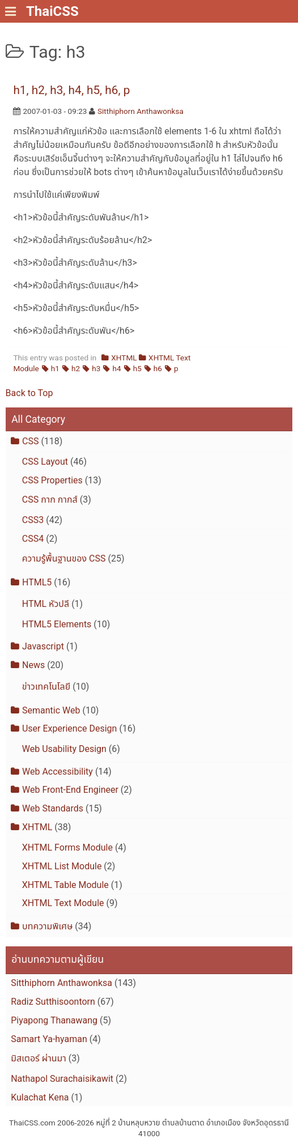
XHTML (124, 357)
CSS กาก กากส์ (50, 499)
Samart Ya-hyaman (49, 1039)
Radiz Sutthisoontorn (53, 1001)
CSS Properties (52, 480)
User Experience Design (69, 728)
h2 (75, 368)
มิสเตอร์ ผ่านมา (38, 1058)
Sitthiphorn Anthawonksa (140, 111)
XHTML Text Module (63, 903)
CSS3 (33, 520)
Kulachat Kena (40, 1097)
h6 (158, 368)
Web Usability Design (64, 748)
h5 (137, 368)
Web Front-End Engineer (70, 789)
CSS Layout (45, 461)
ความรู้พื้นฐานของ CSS (64, 558)
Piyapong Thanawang (54, 1020)
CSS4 (33, 538)
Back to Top (29, 393)
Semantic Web (51, 710)
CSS (30, 441)
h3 (96, 368)
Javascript (43, 646)
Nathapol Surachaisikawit (62, 1078)
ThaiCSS (52, 11)
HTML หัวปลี (45, 603)
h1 (55, 368)
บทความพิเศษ (47, 926)
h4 (116, 368)
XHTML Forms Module (67, 847)
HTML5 (37, 582)
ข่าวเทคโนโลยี (46, 686)
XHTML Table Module (65, 884)
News (33, 665)
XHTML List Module (62, 866)
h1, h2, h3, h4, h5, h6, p (71, 90)
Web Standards (52, 808)
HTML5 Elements (57, 624)
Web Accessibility (57, 771)
